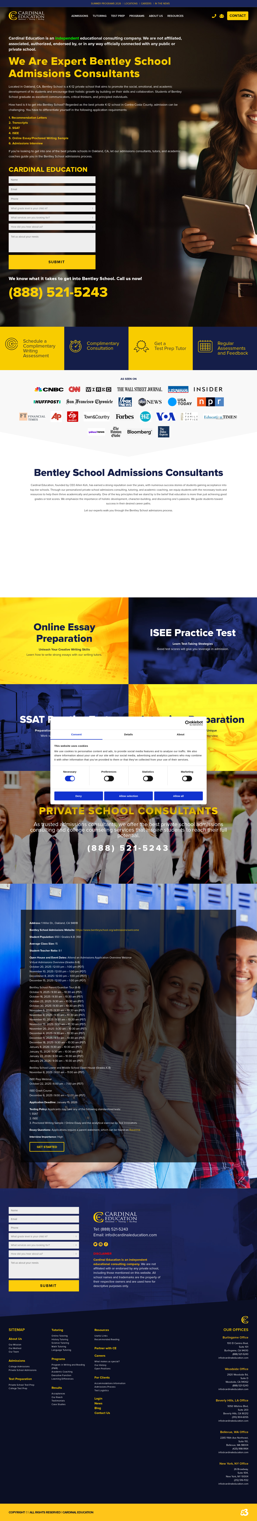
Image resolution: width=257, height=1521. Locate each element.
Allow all (178, 796)
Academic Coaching (62, 1371)
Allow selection (128, 796)
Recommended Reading (106, 1339)
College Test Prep (18, 1388)
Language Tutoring (61, 1350)
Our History (100, 1365)
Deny (78, 796)
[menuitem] (79, 16)
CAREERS (146, 3)
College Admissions (19, 1366)
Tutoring (57, 1330)
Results (57, 1388)
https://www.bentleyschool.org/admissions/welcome (107, 930)
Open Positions (102, 1368)
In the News (162, 3)
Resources (101, 1330)
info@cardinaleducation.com (131, 1234)
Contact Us (102, 1413)
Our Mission (15, 1344)
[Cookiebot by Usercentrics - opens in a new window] (187, 723)
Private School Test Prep (21, 1385)
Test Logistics (101, 1390)
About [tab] (180, 734)
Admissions (17, 1361)
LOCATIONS (131, 3)
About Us (15, 1339)
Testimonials (58, 1400)
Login (98, 1398)
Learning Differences (62, 1379)
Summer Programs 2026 (106, 3)
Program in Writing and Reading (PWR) (68, 1366)
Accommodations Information (110, 1383)
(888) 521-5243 (114, 1229)
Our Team (14, 1351)
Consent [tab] (76, 734)
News (98, 1403)
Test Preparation (20, 1379)
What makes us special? (107, 1361)
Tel (214, 16)
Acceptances (58, 1393)
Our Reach (57, 1397)
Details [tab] (128, 734)
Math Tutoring (59, 1346)
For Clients (102, 1377)
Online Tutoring (60, 1335)
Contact (238, 16)
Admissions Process (104, 1386)
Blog (97, 1408)
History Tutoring (60, 1339)
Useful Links (100, 1335)
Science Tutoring (60, 1343)
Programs (58, 1359)
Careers (99, 1356)
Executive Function (61, 1375)
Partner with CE (105, 1348)
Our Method (15, 1348)
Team (221, 16)
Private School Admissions (23, 1370)
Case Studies (58, 1404)
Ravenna (134, 1130)
